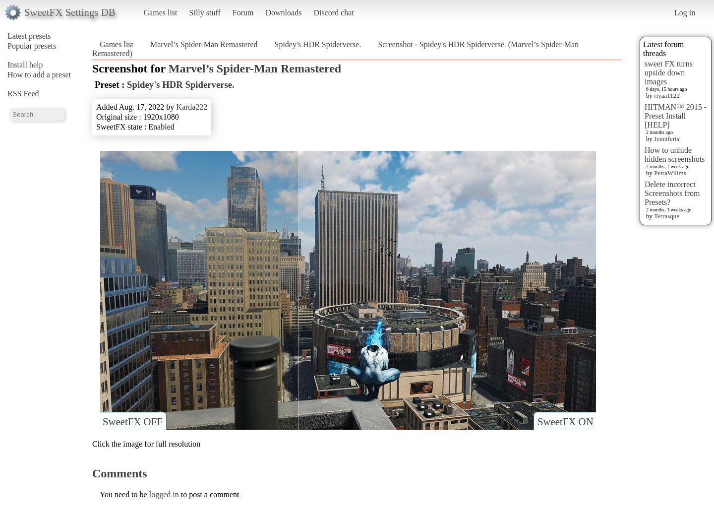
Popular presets (31, 46)
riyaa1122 (667, 95)
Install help (25, 65)
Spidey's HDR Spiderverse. (318, 44)
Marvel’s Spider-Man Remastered (204, 44)
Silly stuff (205, 12)
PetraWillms (670, 173)
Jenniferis (666, 138)
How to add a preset (39, 74)
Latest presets (29, 36)
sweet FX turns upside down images (669, 73)
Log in (684, 12)
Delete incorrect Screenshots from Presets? (672, 193)
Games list (161, 12)
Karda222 (191, 107)
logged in (164, 494)
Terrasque (666, 216)
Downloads (283, 12)
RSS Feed (23, 93)
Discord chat (333, 12)
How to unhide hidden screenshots (675, 154)
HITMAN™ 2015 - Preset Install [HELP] (676, 116)
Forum (243, 12)
